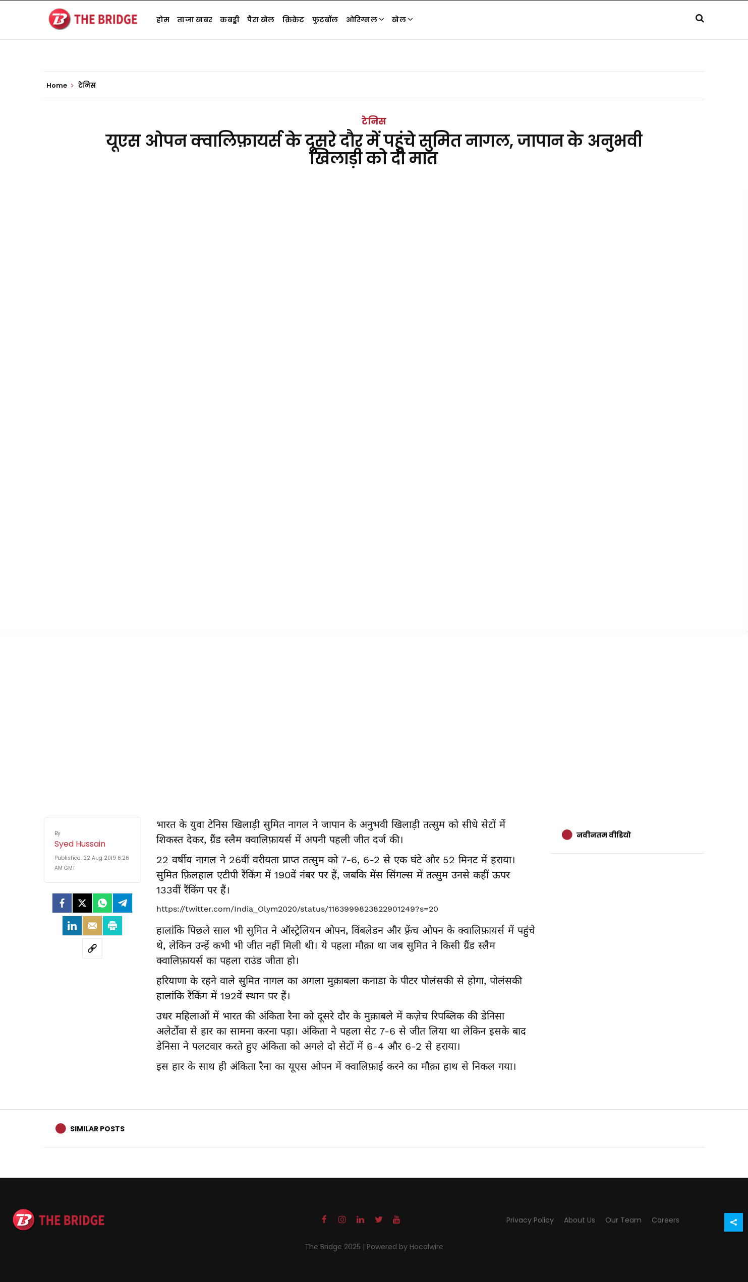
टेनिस (374, 121)
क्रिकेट (293, 20)
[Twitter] (82, 903)
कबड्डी (230, 20)
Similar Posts (97, 1129)
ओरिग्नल (365, 20)
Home (60, 85)
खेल (402, 20)
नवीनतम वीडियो (604, 835)
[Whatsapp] (102, 903)
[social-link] (92, 948)
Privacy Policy (530, 1220)
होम (163, 20)
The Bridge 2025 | (336, 1247)
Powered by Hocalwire (405, 1247)
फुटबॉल (325, 20)
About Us (579, 1220)
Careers (665, 1220)
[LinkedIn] (72, 926)
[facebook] (62, 903)
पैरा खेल (261, 20)
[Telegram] (122, 903)
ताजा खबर (194, 20)
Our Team (623, 1220)
